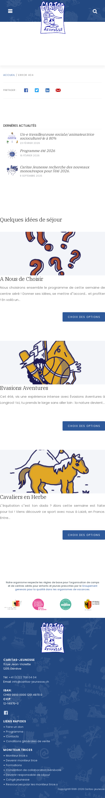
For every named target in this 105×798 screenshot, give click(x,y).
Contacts (12, 736)
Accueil (9, 75)
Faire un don (14, 727)
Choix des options (84, 317)
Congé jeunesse (18, 780)
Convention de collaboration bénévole (33, 770)
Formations (14, 765)
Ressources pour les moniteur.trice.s (32, 784)
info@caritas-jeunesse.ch (30, 682)
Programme (14, 732)
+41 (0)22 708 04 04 (23, 677)
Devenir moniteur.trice (21, 760)
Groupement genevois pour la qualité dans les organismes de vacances (56, 587)
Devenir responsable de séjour (28, 775)
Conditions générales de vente (28, 741)
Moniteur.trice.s (17, 756)
